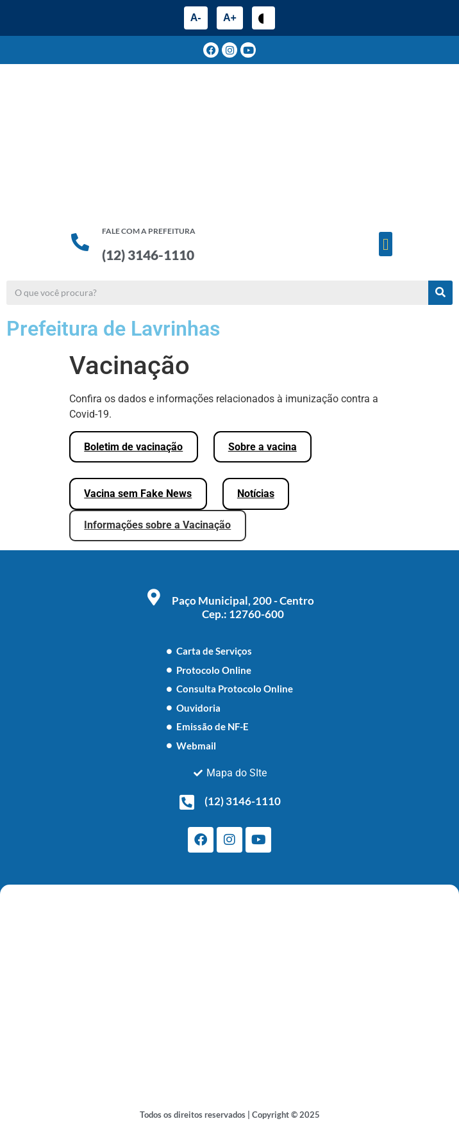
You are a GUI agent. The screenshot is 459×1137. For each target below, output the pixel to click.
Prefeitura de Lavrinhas (113, 328)
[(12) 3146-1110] (186, 802)
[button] (386, 244)
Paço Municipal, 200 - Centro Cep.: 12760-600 (243, 607)
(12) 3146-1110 (148, 255)
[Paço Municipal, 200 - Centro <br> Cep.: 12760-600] (154, 597)
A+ (230, 17)
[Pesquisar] (440, 293)
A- (195, 17)
